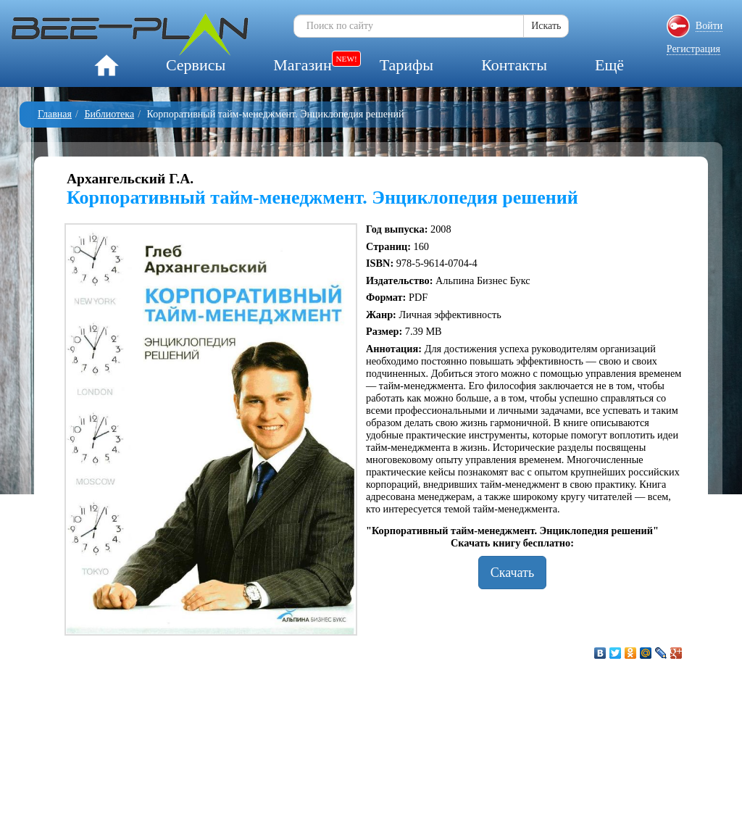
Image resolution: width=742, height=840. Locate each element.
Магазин (302, 65)
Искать (546, 25)
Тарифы (406, 65)
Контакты (514, 65)
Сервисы (195, 65)
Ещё (609, 65)
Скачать (512, 572)
